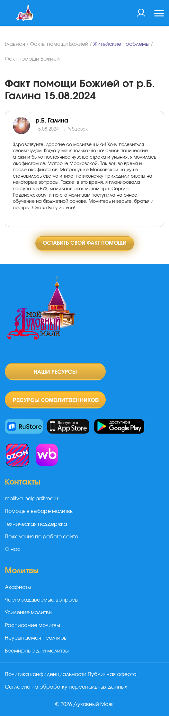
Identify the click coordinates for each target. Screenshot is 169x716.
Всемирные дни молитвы (37, 650)
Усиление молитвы (28, 612)
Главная (15, 44)
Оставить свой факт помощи (85, 243)
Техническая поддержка (36, 524)
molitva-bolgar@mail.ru (33, 498)
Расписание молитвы (32, 625)
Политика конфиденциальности (45, 674)
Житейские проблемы (121, 44)
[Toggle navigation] (159, 14)
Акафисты (18, 587)
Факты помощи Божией (59, 44)
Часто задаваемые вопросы (41, 600)
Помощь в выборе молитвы (39, 511)
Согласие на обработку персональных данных (66, 687)
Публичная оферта (112, 674)
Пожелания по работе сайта (41, 536)
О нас (13, 549)
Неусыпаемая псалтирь (36, 638)
